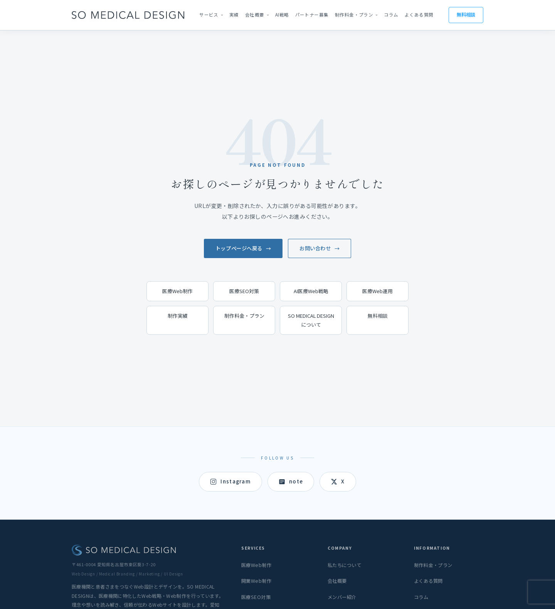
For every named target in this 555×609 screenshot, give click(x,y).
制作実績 (178, 315)
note (291, 481)
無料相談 (466, 14)
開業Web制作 (256, 580)
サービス (209, 15)
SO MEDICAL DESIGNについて (311, 320)
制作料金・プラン (354, 15)
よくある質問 (419, 15)
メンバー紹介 (342, 597)
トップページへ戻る (238, 248)
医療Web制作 (177, 291)
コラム (391, 15)
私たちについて (344, 565)
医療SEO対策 (244, 291)
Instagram (230, 481)
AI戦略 (282, 15)
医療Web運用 (377, 291)
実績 (234, 15)
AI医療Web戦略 (311, 291)
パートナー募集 (312, 15)
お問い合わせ (315, 248)
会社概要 (254, 15)
